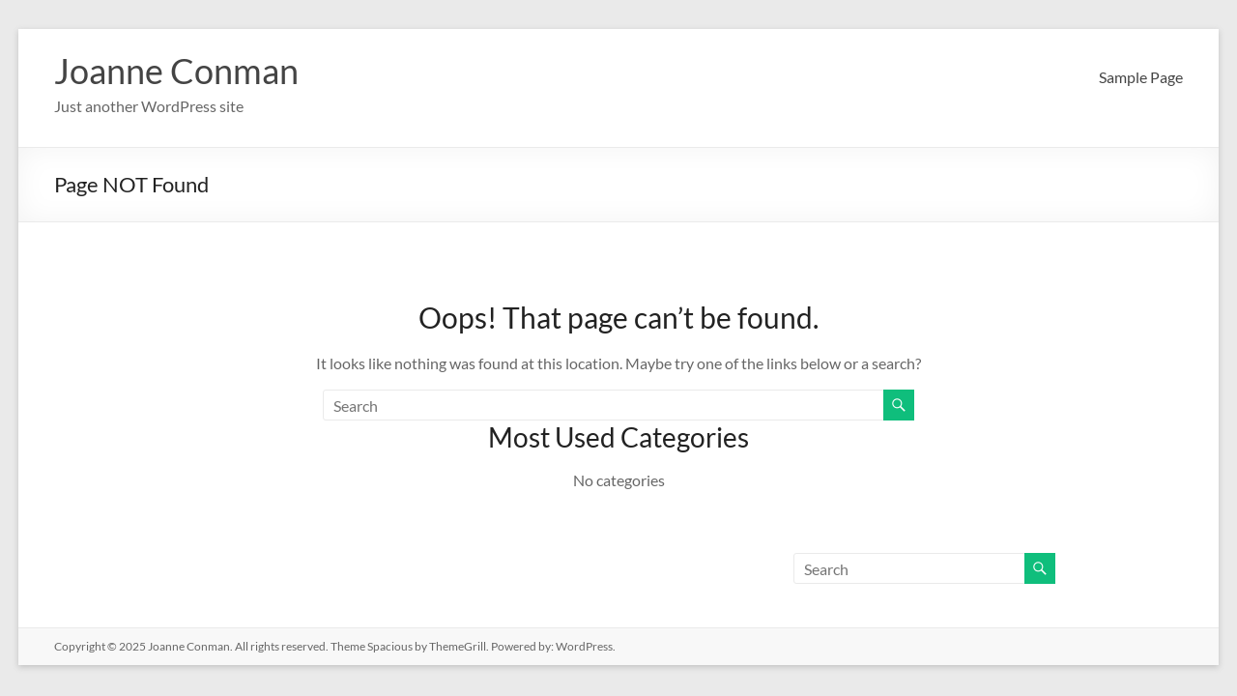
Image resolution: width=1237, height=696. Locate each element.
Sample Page (1141, 77)
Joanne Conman (176, 70)
